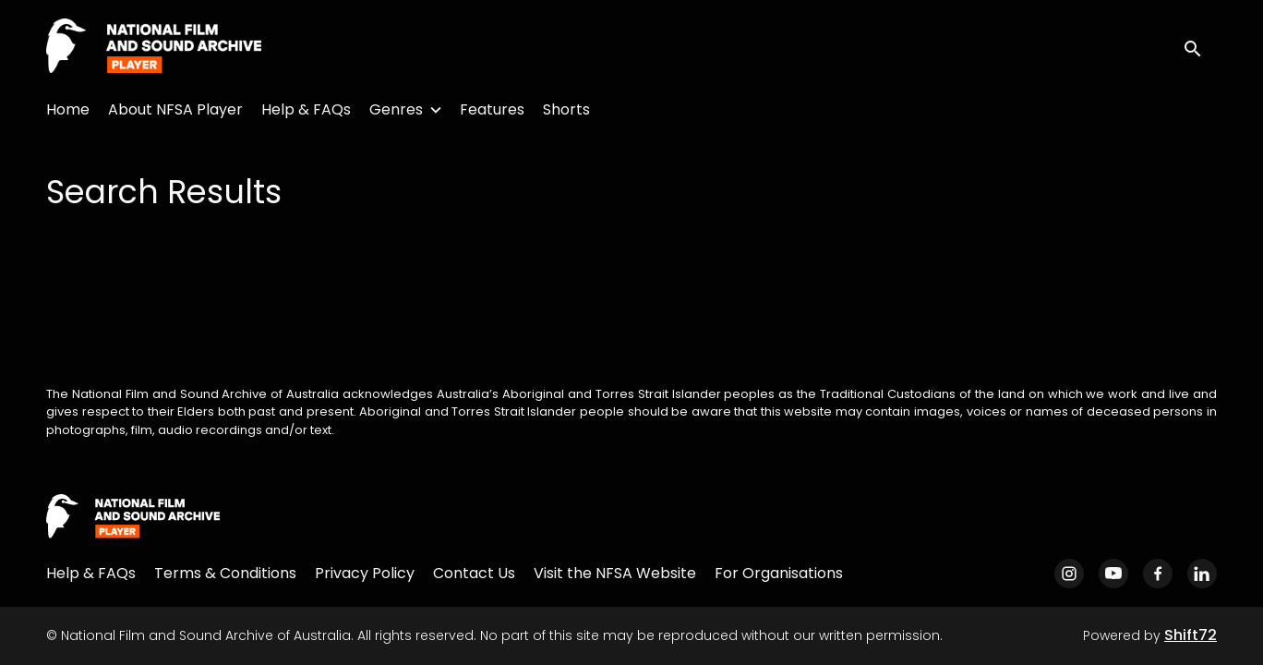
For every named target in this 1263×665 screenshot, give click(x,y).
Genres (396, 109)
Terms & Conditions (225, 573)
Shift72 (1190, 635)
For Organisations (779, 573)
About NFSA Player (175, 109)
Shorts (566, 109)
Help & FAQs (306, 109)
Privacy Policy (365, 573)
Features (492, 109)
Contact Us (474, 573)
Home (68, 109)
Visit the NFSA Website (615, 573)
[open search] (1200, 46)
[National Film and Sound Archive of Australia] (133, 517)
